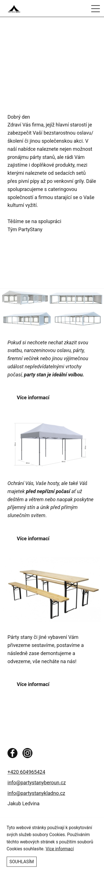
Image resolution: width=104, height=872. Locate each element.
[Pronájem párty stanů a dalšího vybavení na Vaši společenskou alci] (32, 8)
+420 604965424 (26, 772)
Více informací (60, 852)
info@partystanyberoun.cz (36, 782)
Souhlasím (21, 865)
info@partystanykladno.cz (36, 793)
